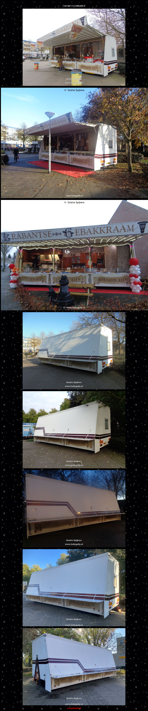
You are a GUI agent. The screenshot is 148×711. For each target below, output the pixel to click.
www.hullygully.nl (74, 708)
